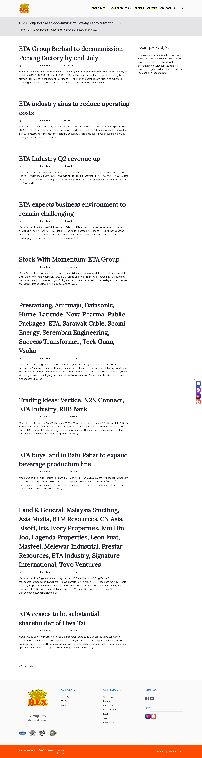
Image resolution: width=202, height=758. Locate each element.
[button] (106, 8)
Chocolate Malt (109, 709)
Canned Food (108, 696)
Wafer (105, 718)
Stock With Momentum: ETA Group (69, 259)
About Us (65, 696)
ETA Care (65, 701)
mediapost (79, 221)
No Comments (105, 65)
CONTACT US (167, 8)
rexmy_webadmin (30, 65)
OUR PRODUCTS (121, 8)
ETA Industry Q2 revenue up (59, 159)
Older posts (27, 666)
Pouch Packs (108, 713)
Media (63, 705)
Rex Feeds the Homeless (85, 65)
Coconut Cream (110, 722)
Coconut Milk (108, 705)
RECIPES (139, 8)
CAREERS (152, 8)
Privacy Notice (61, 753)
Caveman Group (175, 751)
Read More (26, 89)
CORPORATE (99, 8)
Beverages (107, 701)
